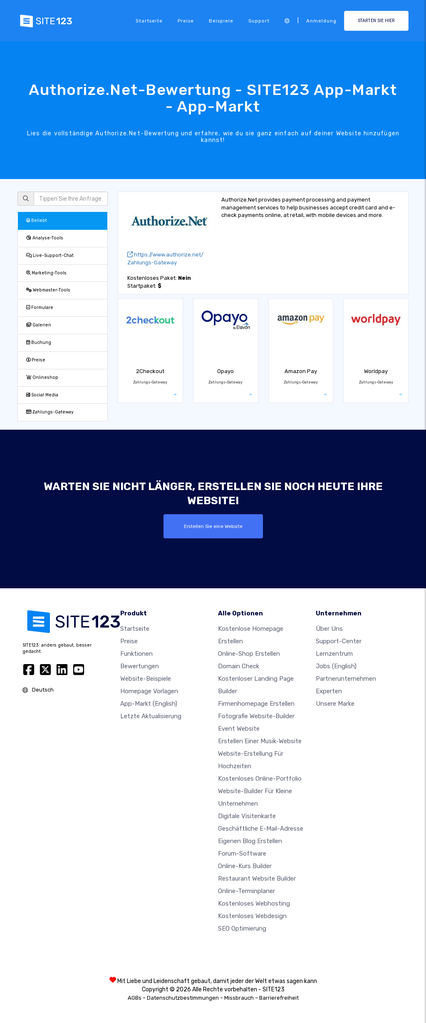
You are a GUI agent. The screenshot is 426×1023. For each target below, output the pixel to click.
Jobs (336, 666)
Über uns (329, 628)
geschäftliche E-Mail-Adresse (260, 828)
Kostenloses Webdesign (252, 916)
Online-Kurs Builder (245, 866)
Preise (186, 21)
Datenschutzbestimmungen (183, 998)
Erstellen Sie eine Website (213, 526)
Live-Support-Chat (50, 255)
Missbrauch (239, 998)
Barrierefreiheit (279, 998)
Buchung (38, 342)
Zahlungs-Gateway (50, 412)
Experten (329, 691)
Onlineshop (42, 377)
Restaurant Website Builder (257, 878)
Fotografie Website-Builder (256, 716)
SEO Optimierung (242, 928)
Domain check (238, 666)
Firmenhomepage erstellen (256, 703)
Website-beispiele (145, 678)
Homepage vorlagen (149, 691)
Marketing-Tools (46, 273)
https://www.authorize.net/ (165, 254)
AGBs (134, 998)
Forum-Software (242, 853)
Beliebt (36, 220)
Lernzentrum (334, 653)
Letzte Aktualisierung (150, 716)
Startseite (149, 21)
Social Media (42, 395)
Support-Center (339, 641)
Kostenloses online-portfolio (260, 778)
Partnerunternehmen (346, 678)
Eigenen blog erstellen (250, 841)
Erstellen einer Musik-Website (260, 741)
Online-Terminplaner (246, 891)
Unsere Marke (335, 703)
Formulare (39, 307)
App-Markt (148, 703)
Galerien (38, 325)
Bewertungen (139, 666)
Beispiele (221, 21)
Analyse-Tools (44, 238)
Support (259, 21)
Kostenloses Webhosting (254, 903)
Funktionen (136, 653)
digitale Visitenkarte (247, 816)
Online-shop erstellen (249, 653)
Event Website (239, 728)
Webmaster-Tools (48, 290)
